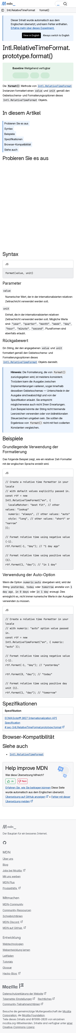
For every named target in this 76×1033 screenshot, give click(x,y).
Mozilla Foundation (33, 1015)
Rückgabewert (15, 340)
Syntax (8, 128)
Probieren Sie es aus (16, 123)
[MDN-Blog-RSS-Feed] (28, 843)
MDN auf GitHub (13, 928)
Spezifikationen (13, 139)
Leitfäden (8, 955)
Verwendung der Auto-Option (29, 574)
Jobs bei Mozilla (12, 870)
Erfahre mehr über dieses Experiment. (32, 28)
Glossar (7, 967)
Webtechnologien (13, 944)
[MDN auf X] (16, 843)
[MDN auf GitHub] (5, 843)
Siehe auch (10, 149)
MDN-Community (13, 904)
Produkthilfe (10, 888)
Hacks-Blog (10, 973)
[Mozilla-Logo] (13, 985)
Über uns (8, 858)
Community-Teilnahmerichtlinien (21, 1004)
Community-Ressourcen (17, 910)
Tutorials (8, 961)
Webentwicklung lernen (16, 950)
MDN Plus (9, 882)
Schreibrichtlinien (13, 916)
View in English (31, 35)
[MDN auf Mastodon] (22, 843)
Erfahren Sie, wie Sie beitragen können (28, 787)
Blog (5, 864)
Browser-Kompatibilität (17, 144)
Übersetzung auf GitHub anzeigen (25, 796)
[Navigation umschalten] (72, 4)
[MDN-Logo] (9, 827)
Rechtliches (45, 999)
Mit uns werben (12, 876)
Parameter (12, 283)
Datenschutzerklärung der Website (23, 993)
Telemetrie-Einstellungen (17, 999)
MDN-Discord (11, 922)
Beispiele (9, 134)
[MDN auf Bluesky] (10, 843)
